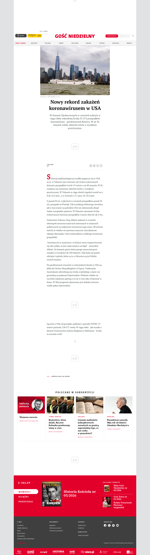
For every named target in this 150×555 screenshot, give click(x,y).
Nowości (23, 491)
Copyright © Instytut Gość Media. (112, 542)
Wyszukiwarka (133, 34)
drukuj (98, 164)
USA (63, 375)
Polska (48, 42)
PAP (59, 375)
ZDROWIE (67, 375)
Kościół (34, 42)
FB (91, 164)
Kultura (75, 42)
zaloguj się (124, 35)
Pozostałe (23, 500)
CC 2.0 (58, 96)
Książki (23, 495)
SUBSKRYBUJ (111, 35)
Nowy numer (20, 42)
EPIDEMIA (55, 375)
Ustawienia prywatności (56, 529)
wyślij (101, 164)
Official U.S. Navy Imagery (48, 96)
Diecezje (115, 42)
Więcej (129, 42)
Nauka (88, 42)
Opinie (102, 42)
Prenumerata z (32, 34)
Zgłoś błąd (21, 542)
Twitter (94, 164)
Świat (61, 42)
